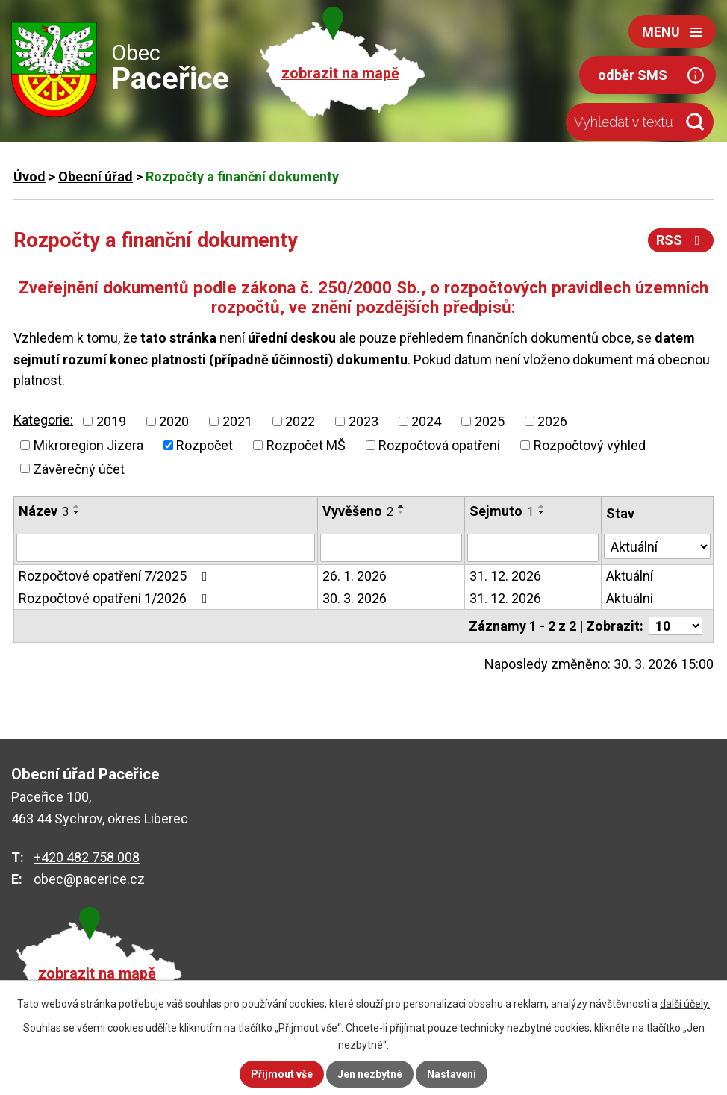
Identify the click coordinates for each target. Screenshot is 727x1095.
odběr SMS (632, 75)
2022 (300, 421)
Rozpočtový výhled (590, 445)
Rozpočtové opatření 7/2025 (116, 576)
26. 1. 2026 (354, 576)
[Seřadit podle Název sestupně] (77, 512)
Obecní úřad (95, 176)
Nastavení (451, 1074)
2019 (111, 421)
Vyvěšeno (357, 511)
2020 (174, 421)
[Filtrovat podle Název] (165, 548)
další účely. (685, 1004)
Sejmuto (501, 511)
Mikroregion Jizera (88, 445)
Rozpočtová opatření (439, 445)
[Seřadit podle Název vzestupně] (77, 506)
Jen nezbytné (369, 1074)
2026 (552, 421)
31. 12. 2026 (505, 576)
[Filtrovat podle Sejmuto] (533, 548)
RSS (681, 240)
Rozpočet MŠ (306, 445)
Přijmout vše (282, 1074)
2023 (363, 421)
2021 (237, 421)
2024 (426, 421)
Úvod (29, 176)
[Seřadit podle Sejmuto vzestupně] (542, 506)
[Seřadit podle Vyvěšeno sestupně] (401, 512)
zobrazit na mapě (340, 73)
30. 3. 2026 (354, 598)
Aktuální (629, 576)
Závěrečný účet (79, 468)
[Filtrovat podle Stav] (657, 546)
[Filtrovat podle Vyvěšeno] (390, 548)
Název (44, 511)
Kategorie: (43, 420)
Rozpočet (204, 445)
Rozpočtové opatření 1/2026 (116, 598)
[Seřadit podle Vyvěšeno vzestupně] (401, 506)
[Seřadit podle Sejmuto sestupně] (542, 512)
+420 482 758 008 (87, 857)
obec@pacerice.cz (89, 879)
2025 (490, 421)
